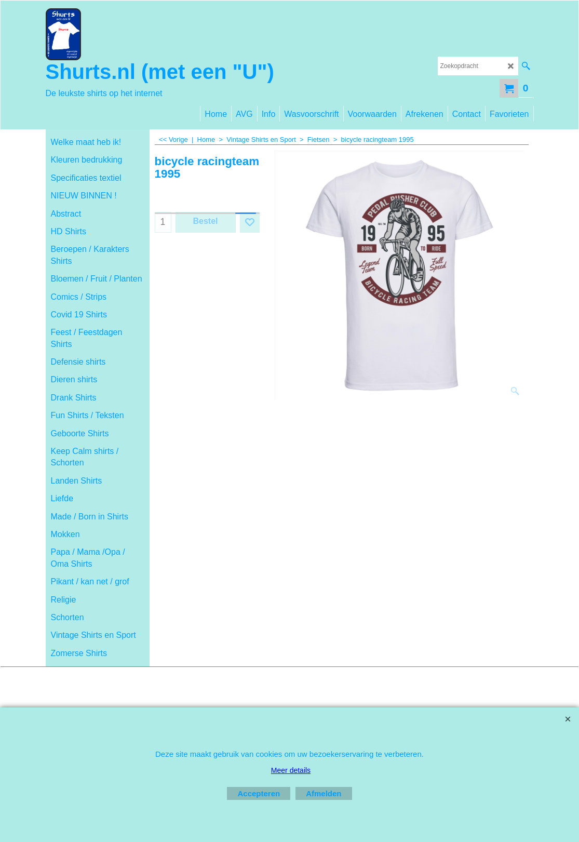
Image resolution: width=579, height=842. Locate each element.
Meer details (291, 770)
